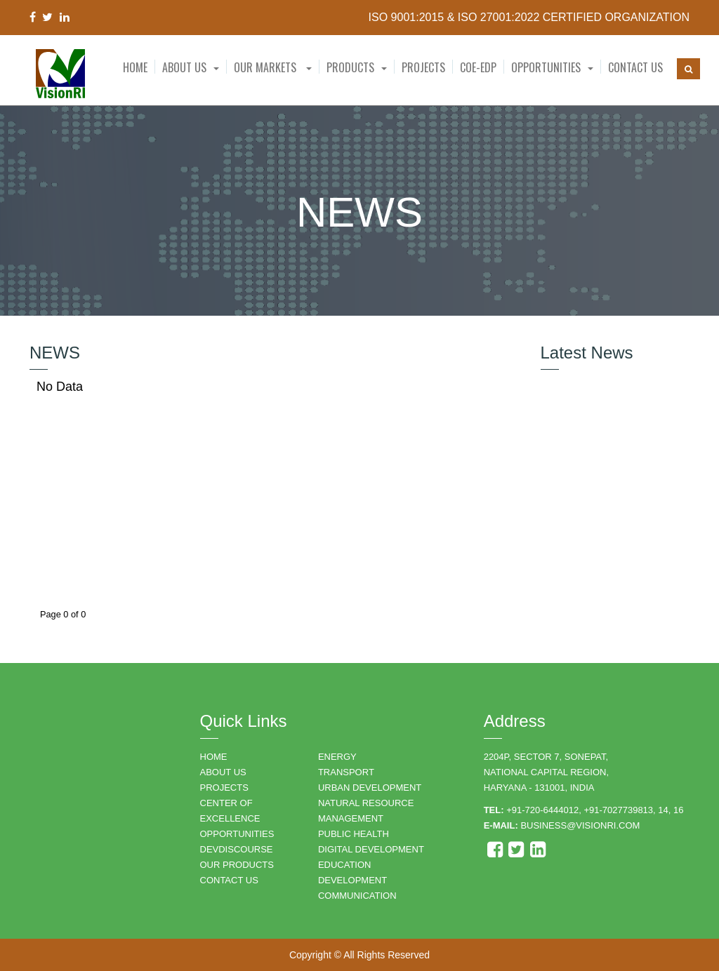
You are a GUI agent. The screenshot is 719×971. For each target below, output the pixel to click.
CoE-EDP (478, 67)
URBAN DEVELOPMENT (369, 787)
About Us (184, 67)
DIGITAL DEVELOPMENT (371, 849)
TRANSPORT (346, 772)
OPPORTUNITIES (237, 834)
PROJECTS (224, 787)
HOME (213, 756)
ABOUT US (223, 772)
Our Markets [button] (273, 67)
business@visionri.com (580, 825)
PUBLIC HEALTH (353, 834)
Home (135, 67)
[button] (190, 67)
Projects (423, 67)
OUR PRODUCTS (237, 864)
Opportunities (546, 67)
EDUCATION (344, 864)
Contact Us (635, 67)
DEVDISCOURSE (236, 849)
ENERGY (337, 756)
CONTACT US (229, 880)
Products (350, 67)
